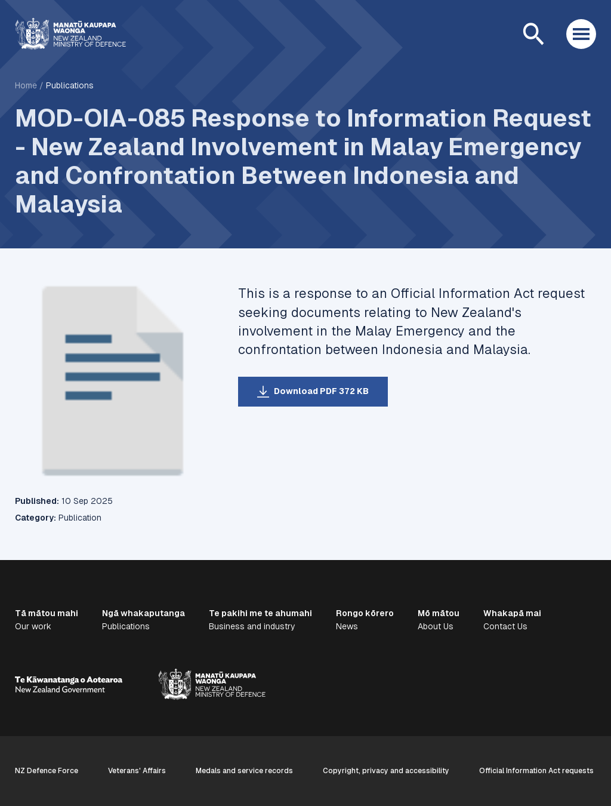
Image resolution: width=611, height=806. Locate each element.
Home (26, 85)
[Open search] (533, 34)
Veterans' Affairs (137, 771)
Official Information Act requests (536, 771)
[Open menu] (581, 34)
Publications (70, 85)
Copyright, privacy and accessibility (386, 771)
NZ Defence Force (46, 771)
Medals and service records (244, 771)
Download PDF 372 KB (321, 391)
